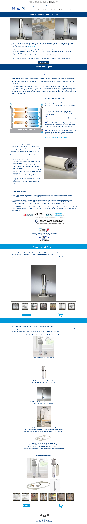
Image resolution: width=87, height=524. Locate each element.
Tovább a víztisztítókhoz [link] (43, 62)
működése (56, 137)
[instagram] (48, 515)
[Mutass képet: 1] (15, 306)
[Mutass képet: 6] (62, 306)
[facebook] (41, 515)
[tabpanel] (44, 14)
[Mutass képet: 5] (53, 306)
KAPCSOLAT (60, 9)
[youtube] (44, 515)
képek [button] (72, 107)
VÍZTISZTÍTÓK (68, 9)
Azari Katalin (44, 519)
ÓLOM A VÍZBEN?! (43, 2)
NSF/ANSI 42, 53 (30, 148)
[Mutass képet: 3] (34, 306)
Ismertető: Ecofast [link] (26, 505)
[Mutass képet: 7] (71, 306)
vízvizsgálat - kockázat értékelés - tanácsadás (43, 6)
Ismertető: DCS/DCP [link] (26, 314)
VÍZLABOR (53, 9)
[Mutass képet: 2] (25, 306)
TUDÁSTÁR (45, 9)
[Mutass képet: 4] (43, 306)
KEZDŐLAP (37, 9)
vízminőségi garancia (32, 46)
